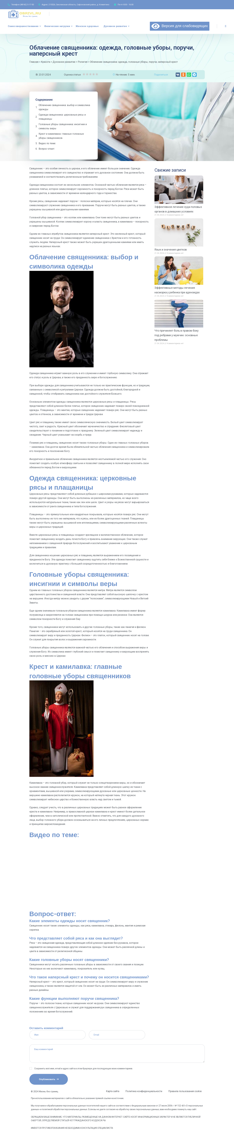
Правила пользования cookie (185, 1091)
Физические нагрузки (57, 26)
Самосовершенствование (23, 26)
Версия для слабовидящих (179, 25)
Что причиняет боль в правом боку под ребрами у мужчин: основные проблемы (176, 335)
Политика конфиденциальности (143, 1091)
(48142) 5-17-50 (27, 4)
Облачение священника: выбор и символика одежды (64, 107)
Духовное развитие (115, 26)
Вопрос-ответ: (47, 148)
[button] (178, 75)
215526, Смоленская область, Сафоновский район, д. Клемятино (79, 4)
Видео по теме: (47, 143)
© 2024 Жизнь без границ (44, 1091)
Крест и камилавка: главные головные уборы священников (61, 135)
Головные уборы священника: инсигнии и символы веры (63, 126)
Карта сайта (112, 1091)
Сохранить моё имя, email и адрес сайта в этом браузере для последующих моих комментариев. (83, 1068)
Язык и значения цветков (170, 249)
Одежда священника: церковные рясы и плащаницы (62, 116)
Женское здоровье (87, 26)
